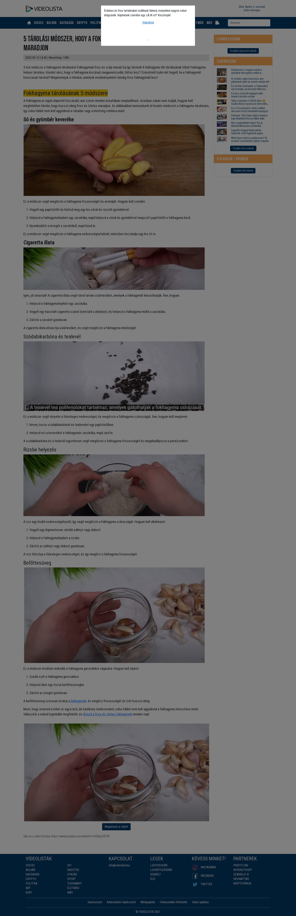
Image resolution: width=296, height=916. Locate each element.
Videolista (148, 22)
